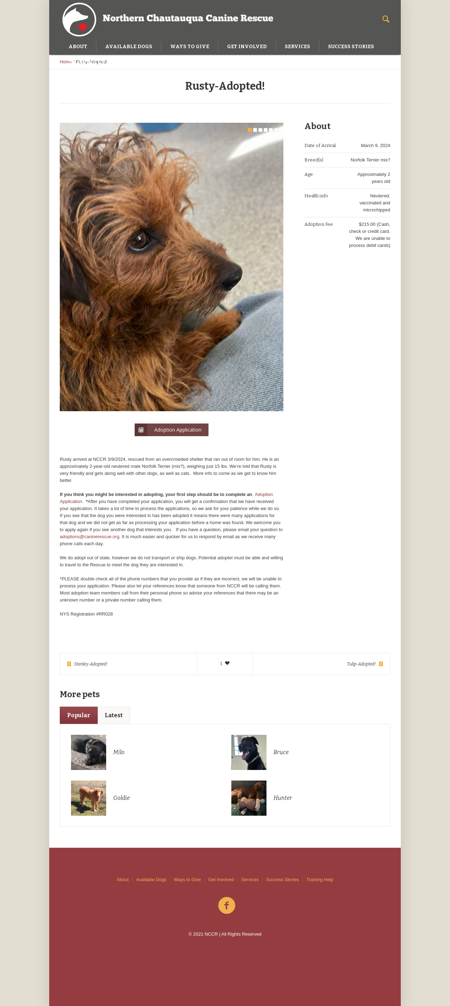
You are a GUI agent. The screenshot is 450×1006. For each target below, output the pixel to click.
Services (250, 879)
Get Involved (221, 879)
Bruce (281, 752)
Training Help (319, 879)
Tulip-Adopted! (361, 664)
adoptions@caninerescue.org (89, 536)
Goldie (121, 798)
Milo (118, 752)
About (123, 879)
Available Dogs (151, 879)
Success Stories (282, 879)
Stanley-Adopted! (91, 664)
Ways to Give (187, 879)
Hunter (283, 798)
